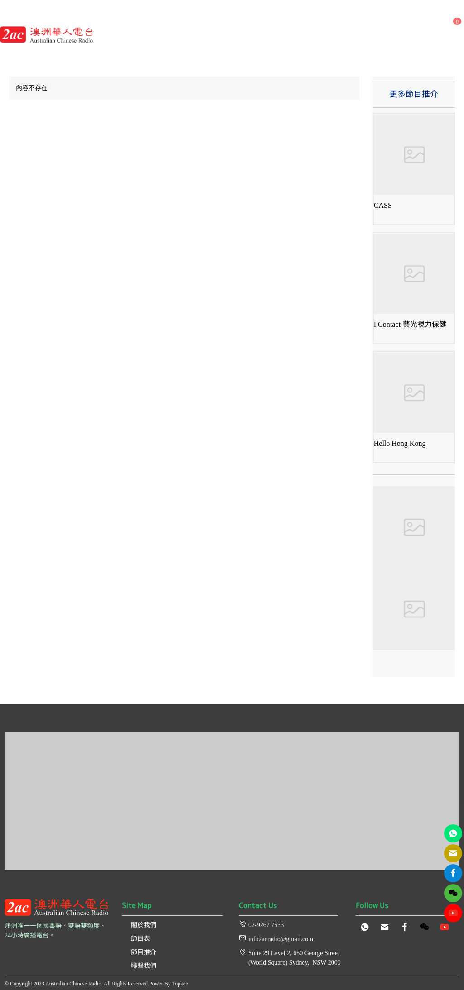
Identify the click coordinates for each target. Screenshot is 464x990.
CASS (383, 205)
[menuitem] (126, 16)
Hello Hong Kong (400, 443)
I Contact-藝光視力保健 (410, 324)
